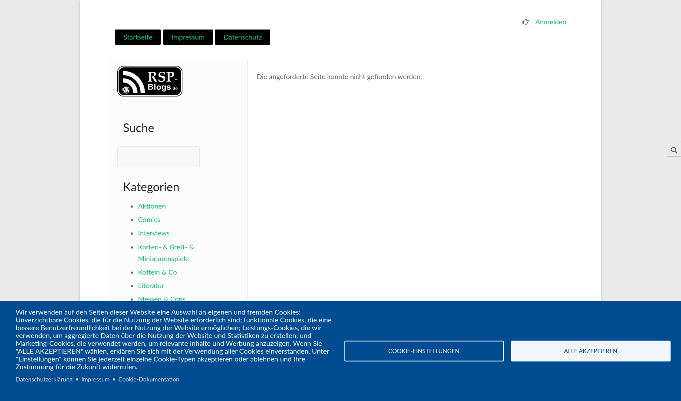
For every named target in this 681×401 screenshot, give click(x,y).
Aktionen (152, 206)
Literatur (151, 285)
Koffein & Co (157, 272)
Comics (149, 219)
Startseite (137, 37)
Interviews (154, 233)
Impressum (188, 37)
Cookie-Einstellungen (424, 351)
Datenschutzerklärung (44, 379)
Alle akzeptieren (591, 351)
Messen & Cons (161, 299)
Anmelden (551, 21)
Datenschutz (243, 37)
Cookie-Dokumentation (149, 379)
